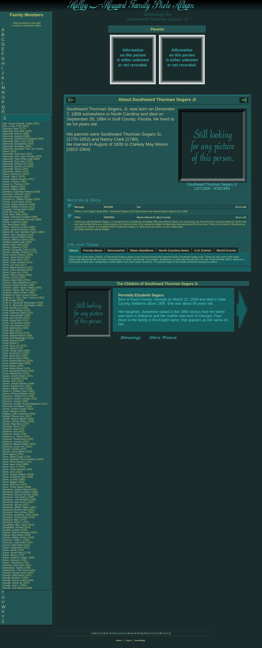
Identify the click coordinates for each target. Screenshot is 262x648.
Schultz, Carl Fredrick (14, 202)
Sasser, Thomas (11, 181)
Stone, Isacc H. (10, 467)
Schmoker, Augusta (13, 197)
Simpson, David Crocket (15, 285)
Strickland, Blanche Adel (15, 509)
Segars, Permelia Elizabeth (16, 217)
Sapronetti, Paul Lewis (14, 161)
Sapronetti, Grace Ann (14, 154)
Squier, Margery (11, 411)
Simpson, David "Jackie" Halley (18, 287)
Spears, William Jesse (14, 388)
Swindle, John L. (11, 585)
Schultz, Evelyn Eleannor (15, 204)
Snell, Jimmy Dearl (12, 358)
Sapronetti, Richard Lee (15, 164)
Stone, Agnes (10, 454)
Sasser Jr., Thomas (13, 184)
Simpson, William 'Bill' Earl (16, 290)
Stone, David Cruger (13, 456)
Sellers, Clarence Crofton (15, 227)
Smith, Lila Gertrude (13, 323)
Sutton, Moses (10, 555)
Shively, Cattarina (12, 247)
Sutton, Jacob (10, 550)
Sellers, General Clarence (16, 229)
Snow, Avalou (10, 366)
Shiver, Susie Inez (12, 272)
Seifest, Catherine (12, 222)
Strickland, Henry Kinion (15, 512)
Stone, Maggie (10, 482)
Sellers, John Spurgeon (14, 234)
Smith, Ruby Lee (11, 345)
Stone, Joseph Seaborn (15, 474)
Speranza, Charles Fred (15, 396)
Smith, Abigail (10, 300)
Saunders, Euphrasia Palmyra (18, 191)
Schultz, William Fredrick (15, 207)
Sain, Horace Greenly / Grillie (17, 123)
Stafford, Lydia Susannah (15, 414)
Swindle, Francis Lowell (15, 580)
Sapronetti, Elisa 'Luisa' (15, 141)
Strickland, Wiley (11, 520)
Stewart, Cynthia (11, 449)
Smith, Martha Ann (12, 328)
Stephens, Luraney (12, 441)
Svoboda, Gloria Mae (13, 565)
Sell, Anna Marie (11, 224)
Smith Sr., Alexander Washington (19, 303)
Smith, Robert (10, 343)
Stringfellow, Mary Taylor (15, 525)
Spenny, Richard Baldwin (15, 393)
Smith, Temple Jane (13, 350)
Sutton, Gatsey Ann (12, 547)
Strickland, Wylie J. (12, 522)
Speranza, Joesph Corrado (16, 398)
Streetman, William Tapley (16, 507)
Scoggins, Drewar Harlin (15, 209)
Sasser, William (11, 186)
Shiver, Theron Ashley (14, 275)
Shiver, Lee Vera (11, 265)
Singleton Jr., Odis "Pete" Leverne (20, 297)
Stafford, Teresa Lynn (13, 416)
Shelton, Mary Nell (12, 244)
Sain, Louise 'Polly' (12, 126)
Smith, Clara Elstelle (13, 315)
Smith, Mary (9, 330)
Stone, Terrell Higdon (13, 487)
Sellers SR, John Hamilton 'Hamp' (20, 232)
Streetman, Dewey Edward (16, 489)
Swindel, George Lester (15, 573)
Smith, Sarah (9, 348)
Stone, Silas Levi (11, 484)
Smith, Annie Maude (13, 310)
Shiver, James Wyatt (13, 257)
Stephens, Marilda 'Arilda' (16, 444)
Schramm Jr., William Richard (18, 199)
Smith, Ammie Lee (12, 308)
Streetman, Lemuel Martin (16, 499)
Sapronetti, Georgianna (15, 143)
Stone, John (9, 472)
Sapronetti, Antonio (12, 133)
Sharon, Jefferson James (15, 239)
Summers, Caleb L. (12, 540)
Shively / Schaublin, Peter (16, 250)
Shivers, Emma (11, 277)
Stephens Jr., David (13, 436)
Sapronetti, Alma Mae (14, 131)
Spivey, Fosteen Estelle (14, 409)
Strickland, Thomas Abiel (15, 517)
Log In (129, 640)
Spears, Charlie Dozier (14, 376)
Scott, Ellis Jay (10, 212)
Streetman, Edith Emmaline (16, 492)
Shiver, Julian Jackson (14, 262)
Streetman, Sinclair (12, 504)
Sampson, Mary (11, 128)
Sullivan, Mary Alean (13, 535)
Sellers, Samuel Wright (14, 237)
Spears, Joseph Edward (15, 383)
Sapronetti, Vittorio (12, 171)
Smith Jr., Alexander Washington (19, 305)
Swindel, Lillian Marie (13, 575)
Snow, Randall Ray (12, 373)
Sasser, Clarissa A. (12, 174)
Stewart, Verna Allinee (14, 451)
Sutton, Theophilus (12, 562)
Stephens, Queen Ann (14, 446)
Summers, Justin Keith (14, 542)
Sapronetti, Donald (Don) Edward (19, 138)
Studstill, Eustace (12, 530)
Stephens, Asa (10, 429)
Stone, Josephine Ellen (14, 477)
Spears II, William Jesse (15, 391)
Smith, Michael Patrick (14, 335)
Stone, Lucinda (11, 479)
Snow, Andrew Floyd (13, 363)
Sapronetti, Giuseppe (14, 146)
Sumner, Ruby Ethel (13, 545)
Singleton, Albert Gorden (15, 292)
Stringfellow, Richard (13, 527)
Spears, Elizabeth (12, 378)
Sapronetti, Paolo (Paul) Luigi (17, 159)
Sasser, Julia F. (10, 176)
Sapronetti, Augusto (13, 136)
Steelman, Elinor (11, 426)
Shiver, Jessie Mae (12, 260)
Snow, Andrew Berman (14, 361)
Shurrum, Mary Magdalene (16, 282)
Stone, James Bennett (14, 469)
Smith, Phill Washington (15, 338)
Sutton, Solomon (11, 560)
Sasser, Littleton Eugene (15, 179)
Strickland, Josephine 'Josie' (17, 515)
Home (118, 640)
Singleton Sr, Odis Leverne (16, 295)
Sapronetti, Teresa (12, 169)
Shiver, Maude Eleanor (14, 267)
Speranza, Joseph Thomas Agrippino (21, 403)
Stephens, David (11, 434)
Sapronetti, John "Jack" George (18, 156)
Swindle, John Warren (14, 588)
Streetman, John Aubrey (15, 497)
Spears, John (10, 381)
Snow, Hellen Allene (13, 368)
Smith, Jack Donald (12, 318)
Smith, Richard (10, 340)
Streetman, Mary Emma (15, 502)
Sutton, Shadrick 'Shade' (15, 557)
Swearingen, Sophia (13, 568)
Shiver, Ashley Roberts (14, 255)
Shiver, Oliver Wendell (14, 270)
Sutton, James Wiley (13, 552)
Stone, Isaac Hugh (12, 464)
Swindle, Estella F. (12, 578)
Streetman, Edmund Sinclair (17, 494)
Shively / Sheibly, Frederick (17, 252)
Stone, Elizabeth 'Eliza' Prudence (19, 459)
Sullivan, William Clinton (15, 537)
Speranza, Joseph (12, 401)
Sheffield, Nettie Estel (13, 242)
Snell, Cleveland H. (12, 353)
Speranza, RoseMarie (14, 406)
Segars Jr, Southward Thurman (18, 219)
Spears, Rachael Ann (13, 386)
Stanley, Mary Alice (12, 424)
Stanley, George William (15, 421)
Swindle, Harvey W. (12, 583)
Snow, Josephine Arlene (15, 371)
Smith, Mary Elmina (12, 333)
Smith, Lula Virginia (12, 325)
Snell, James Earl (11, 356)
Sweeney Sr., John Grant (15, 570)
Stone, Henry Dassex (13, 462)
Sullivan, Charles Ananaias (16, 532)
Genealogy (140, 640)
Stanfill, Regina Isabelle (15, 419)
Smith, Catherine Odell (14, 313)
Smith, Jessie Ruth (12, 320)
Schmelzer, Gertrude (13, 194)
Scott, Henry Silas (12, 214)
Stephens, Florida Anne (14, 439)
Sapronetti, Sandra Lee (14, 166)
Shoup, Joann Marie (13, 280)
